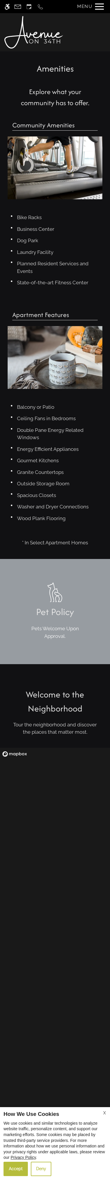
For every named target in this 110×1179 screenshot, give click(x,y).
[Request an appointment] (29, 6)
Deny (41, 1168)
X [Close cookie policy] (104, 1113)
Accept (16, 1168)
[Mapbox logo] (15, 754)
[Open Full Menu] (89, 6)
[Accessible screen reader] (7, 6)
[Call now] (40, 6)
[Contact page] (17, 6)
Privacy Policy (23, 1157)
